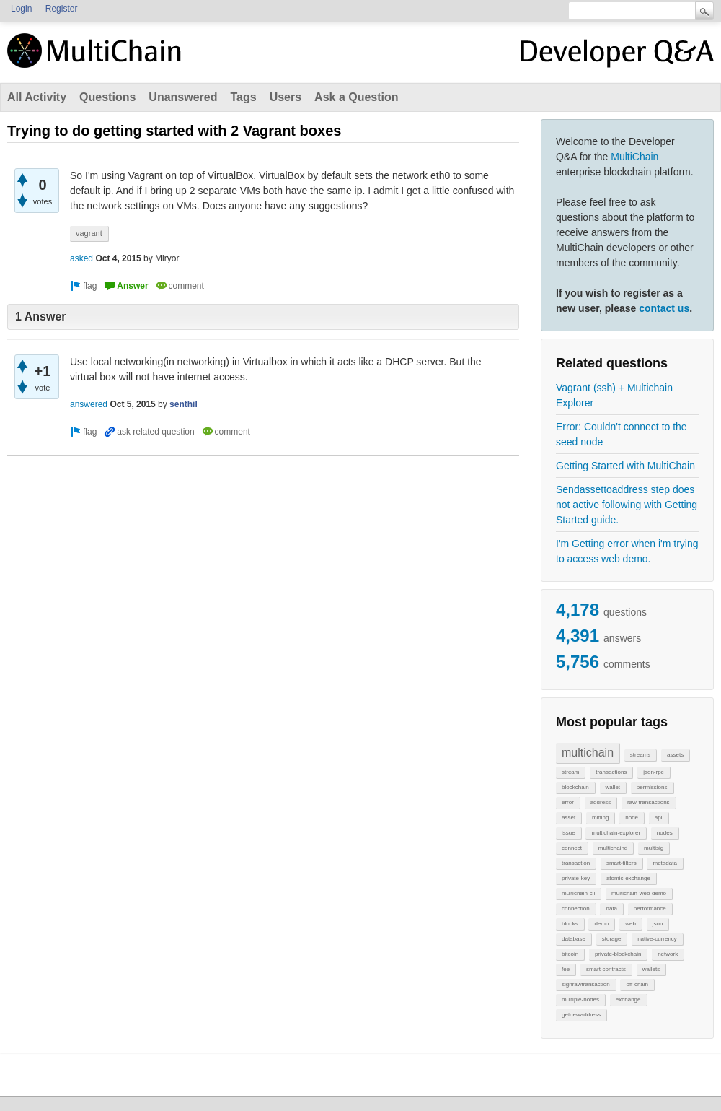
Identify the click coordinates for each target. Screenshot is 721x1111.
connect (572, 848)
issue (568, 832)
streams (640, 754)
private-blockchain (618, 954)
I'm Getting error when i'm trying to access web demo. (627, 551)
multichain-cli (578, 893)
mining (600, 817)
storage (612, 939)
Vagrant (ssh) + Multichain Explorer (614, 395)
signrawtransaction (586, 984)
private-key (576, 878)
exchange (628, 999)
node (631, 817)
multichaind (612, 848)
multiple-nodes (580, 999)
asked (81, 258)
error (568, 802)
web (630, 923)
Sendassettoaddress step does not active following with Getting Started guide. (626, 505)
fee (566, 969)
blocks (570, 923)
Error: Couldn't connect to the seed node (621, 434)
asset (568, 817)
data (611, 908)
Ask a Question (356, 97)
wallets (651, 969)
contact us (664, 308)
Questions (107, 97)
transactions (611, 772)
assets (675, 754)
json (658, 923)
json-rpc (653, 772)
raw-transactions (648, 802)
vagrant (89, 233)
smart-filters (621, 863)
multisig (653, 848)
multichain (588, 752)
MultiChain (634, 156)
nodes (665, 832)
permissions (652, 787)
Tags (243, 97)
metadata (664, 863)
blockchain (575, 787)
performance (650, 908)
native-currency (657, 939)
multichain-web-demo (638, 893)
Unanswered (183, 97)
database (573, 939)
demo (601, 923)
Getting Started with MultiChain (625, 465)
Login (21, 9)
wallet (613, 787)
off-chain (637, 984)
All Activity (36, 97)
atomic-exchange (628, 878)
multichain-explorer (615, 832)
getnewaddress (581, 1014)
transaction (576, 863)
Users (285, 97)
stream (570, 772)
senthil (183, 404)
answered (88, 404)
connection (576, 908)
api (659, 817)
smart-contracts (606, 969)
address (600, 802)
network (668, 954)
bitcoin (570, 954)
